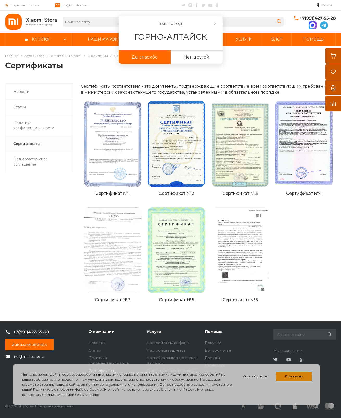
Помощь (213, 331)
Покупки (213, 342)
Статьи (95, 350)
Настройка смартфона (168, 342)
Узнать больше (255, 376)
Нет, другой (196, 57)
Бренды (212, 358)
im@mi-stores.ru (76, 5)
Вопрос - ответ (219, 350)
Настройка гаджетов (166, 350)
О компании (102, 331)
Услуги (154, 331)
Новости (97, 342)
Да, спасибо (145, 57)
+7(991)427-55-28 (318, 18)
